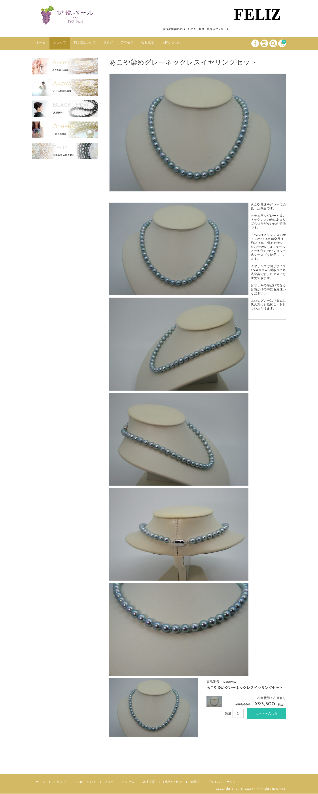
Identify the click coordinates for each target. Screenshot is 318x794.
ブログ (120, 43)
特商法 (195, 782)
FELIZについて (93, 43)
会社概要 (166, 43)
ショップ (64, 43)
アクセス (142, 43)
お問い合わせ (194, 43)
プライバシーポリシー (223, 782)
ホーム (42, 43)
